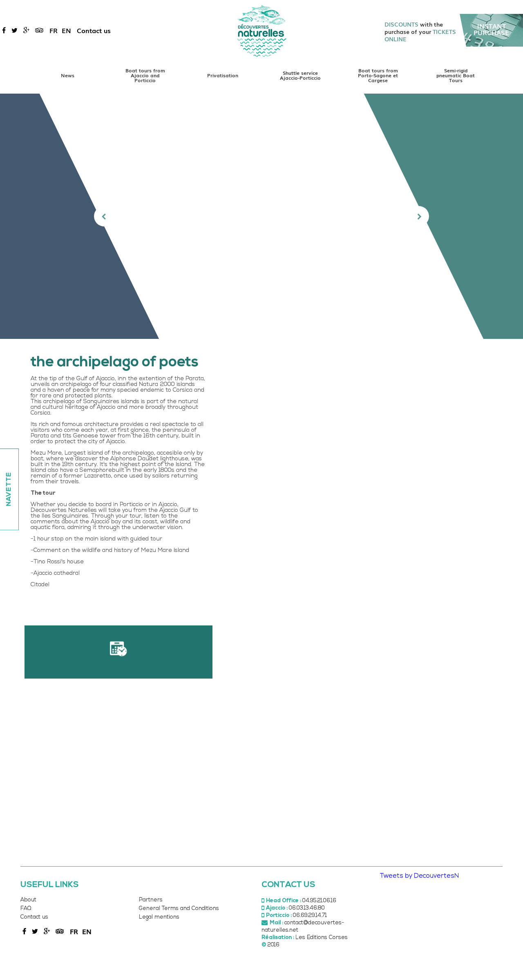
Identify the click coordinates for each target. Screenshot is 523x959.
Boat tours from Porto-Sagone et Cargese (378, 75)
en (66, 30)
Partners (151, 900)
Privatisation (222, 75)
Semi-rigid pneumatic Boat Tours (455, 75)
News (67, 75)
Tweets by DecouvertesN (419, 876)
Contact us (94, 30)
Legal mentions (159, 917)
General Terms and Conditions (179, 908)
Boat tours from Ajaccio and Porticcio (145, 75)
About (28, 900)
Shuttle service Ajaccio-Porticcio (300, 75)
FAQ (25, 908)
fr (53, 30)
